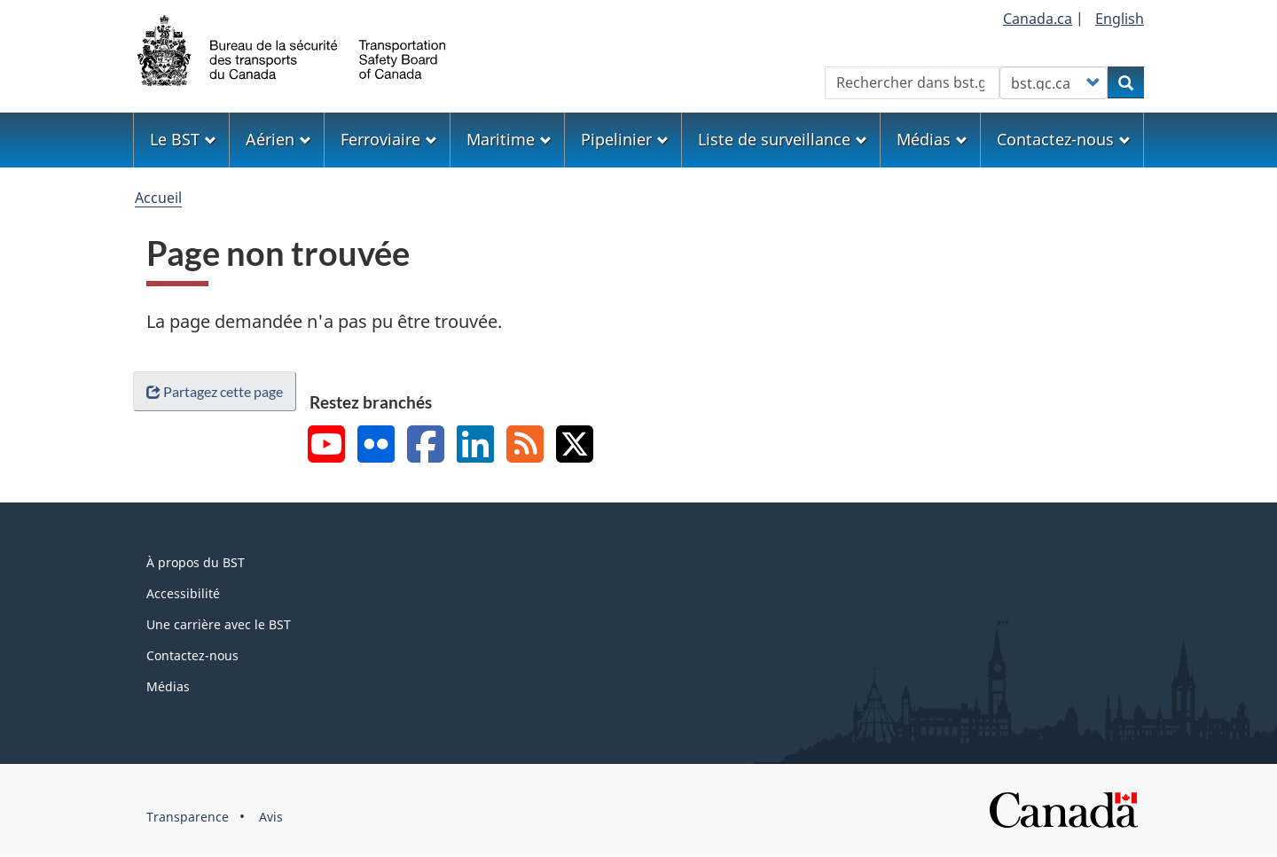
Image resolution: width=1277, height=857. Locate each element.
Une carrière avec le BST (218, 624)
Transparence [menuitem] (187, 816)
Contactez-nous (192, 655)
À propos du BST (195, 562)
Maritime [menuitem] (509, 139)
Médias (168, 686)
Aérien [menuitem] (278, 139)
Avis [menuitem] (271, 816)
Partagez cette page (214, 391)
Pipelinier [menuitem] (625, 139)
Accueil (158, 197)
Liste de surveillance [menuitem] (782, 139)
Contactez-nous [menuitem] (1064, 139)
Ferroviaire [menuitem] (389, 139)
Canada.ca (1037, 18)
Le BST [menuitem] (183, 139)
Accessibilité (183, 593)
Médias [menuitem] (932, 139)
